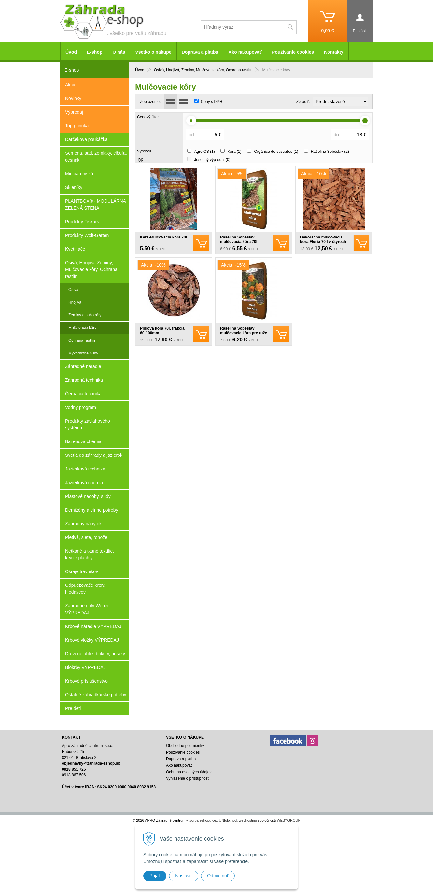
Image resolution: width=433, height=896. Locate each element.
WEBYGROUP (288, 820)
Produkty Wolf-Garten (87, 235)
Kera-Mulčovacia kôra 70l (163, 237)
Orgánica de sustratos (276, 151)
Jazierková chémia (84, 482)
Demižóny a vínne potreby (91, 510)
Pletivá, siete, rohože (86, 537)
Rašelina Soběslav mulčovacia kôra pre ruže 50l (243, 333)
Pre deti (73, 708)
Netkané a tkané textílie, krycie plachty (89, 554)
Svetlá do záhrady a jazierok (93, 455)
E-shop (94, 52)
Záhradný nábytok (83, 523)
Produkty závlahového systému (87, 424)
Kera (234, 151)
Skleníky (73, 187)
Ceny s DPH (211, 101)
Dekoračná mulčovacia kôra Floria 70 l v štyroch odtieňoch (323, 242)
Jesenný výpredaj (212, 159)
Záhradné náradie (83, 366)
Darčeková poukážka (86, 139)
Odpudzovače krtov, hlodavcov (85, 589)
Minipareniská (79, 173)
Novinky (73, 98)
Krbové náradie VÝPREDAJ (93, 626)
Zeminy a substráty (84, 315)
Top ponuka (77, 125)
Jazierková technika (85, 468)
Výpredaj (74, 112)
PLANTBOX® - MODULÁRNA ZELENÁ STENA (95, 204)
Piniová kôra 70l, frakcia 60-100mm (162, 330)
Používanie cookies (293, 52)
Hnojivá (74, 302)
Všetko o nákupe (153, 52)
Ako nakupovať (244, 52)
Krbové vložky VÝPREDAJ (92, 640)
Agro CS (204, 151)
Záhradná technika (84, 380)
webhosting (248, 820)
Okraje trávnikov (81, 571)
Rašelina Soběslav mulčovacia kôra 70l (238, 239)
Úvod (71, 52)
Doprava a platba (200, 52)
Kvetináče (75, 249)
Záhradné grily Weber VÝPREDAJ (87, 609)
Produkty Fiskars (82, 221)
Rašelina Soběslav (330, 151)
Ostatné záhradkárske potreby (95, 694)
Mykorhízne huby (83, 353)
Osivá (73, 289)
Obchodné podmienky (185, 746)
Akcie (70, 84)
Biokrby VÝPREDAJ (85, 667)
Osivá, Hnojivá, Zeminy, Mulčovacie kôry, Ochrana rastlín (91, 269)
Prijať (154, 875)
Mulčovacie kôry (82, 327)
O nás (118, 52)
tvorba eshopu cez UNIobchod (213, 820)
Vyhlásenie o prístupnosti (188, 778)
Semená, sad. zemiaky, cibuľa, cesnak (96, 157)
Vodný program (80, 407)
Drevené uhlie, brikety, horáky (95, 653)
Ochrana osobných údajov (188, 772)
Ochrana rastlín (81, 340)
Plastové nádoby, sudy (88, 496)
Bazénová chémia (83, 441)
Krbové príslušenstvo (86, 681)
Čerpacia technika (83, 393)
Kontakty (333, 52)
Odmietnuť (218, 875)
